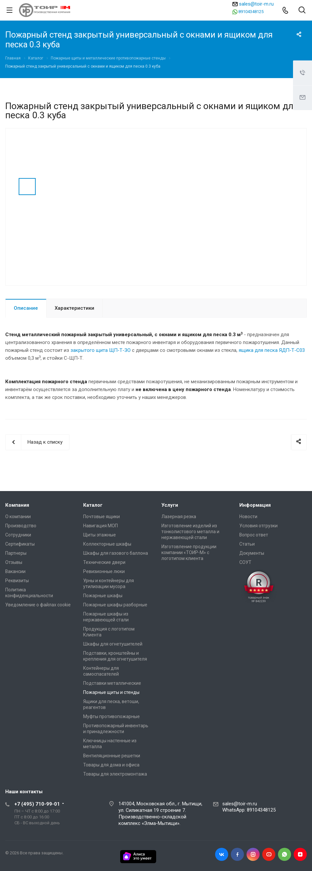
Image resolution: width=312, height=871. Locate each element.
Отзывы (13, 562)
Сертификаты (20, 544)
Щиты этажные (99, 534)
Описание (26, 308)
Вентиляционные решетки (111, 755)
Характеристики (74, 308)
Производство (20, 525)
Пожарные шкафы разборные (115, 604)
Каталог (92, 505)
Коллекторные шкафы (107, 544)
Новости (248, 516)
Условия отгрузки (258, 525)
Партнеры (16, 553)
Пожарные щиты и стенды (111, 692)
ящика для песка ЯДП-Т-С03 (272, 350)
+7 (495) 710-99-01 (37, 804)
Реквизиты (17, 580)
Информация (255, 505)
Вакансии (15, 571)
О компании (18, 516)
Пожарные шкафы (102, 595)
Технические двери (104, 562)
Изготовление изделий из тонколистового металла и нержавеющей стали (190, 531)
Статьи (247, 544)
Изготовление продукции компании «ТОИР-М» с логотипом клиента (188, 552)
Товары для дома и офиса (111, 764)
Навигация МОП (100, 525)
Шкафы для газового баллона (115, 553)
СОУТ (245, 562)
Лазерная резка (178, 516)
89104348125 (251, 11)
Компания (17, 505)
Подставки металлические (112, 683)
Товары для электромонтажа (115, 774)
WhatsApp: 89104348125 (249, 810)
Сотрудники (18, 534)
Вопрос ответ (253, 534)
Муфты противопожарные (111, 716)
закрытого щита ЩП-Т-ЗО (100, 350)
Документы (251, 553)
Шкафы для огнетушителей (112, 644)
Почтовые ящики (101, 516)
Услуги (169, 505)
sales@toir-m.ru (256, 4)
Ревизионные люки (104, 571)
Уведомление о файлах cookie (38, 604)
